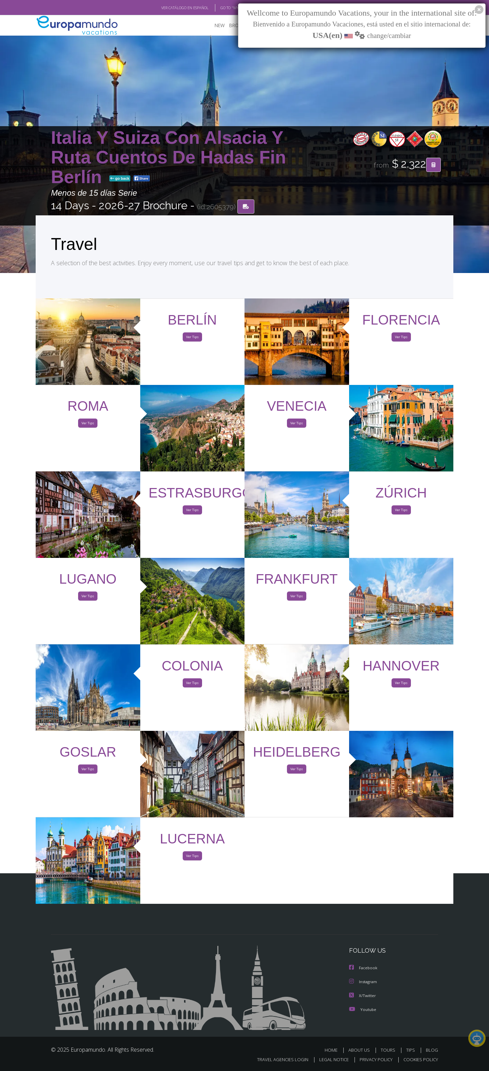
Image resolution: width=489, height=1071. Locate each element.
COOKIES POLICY (419, 1059)
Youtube (362, 1009)
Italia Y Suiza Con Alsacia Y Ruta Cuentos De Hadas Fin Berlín (168, 157)
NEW (212, 25)
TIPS (411, 1049)
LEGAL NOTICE (329, 1059)
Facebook (363, 968)
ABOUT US (361, 1049)
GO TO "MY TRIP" (223, 8)
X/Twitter (362, 995)
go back (119, 179)
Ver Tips (192, 338)
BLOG (432, 1049)
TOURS (389, 1049)
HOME (333, 1049)
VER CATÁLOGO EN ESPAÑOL (169, 8)
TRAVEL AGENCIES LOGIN (276, 1059)
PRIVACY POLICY (373, 1059)
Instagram (364, 982)
